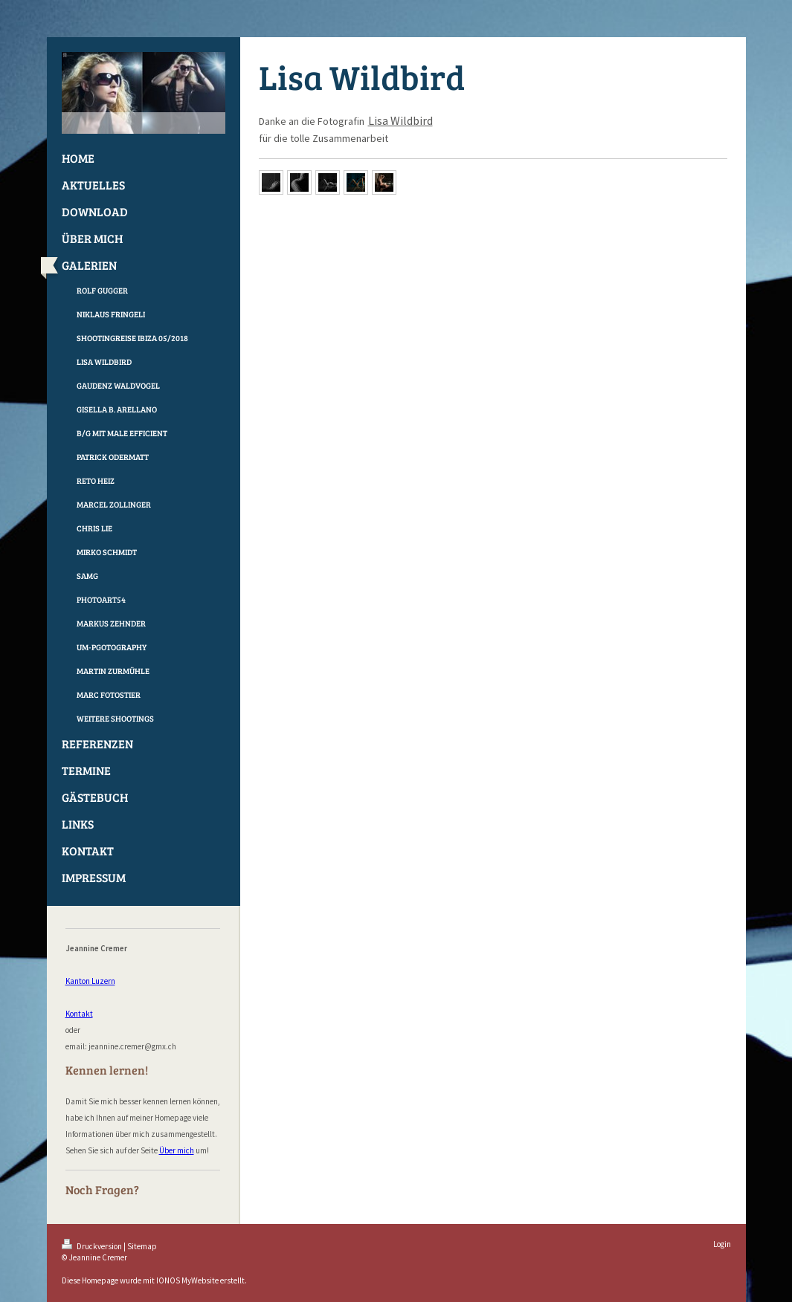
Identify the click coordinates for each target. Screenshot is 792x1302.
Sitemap (142, 1246)
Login (722, 1244)
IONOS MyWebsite (187, 1280)
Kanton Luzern (90, 981)
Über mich (176, 1150)
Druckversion (92, 1246)
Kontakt (79, 1013)
